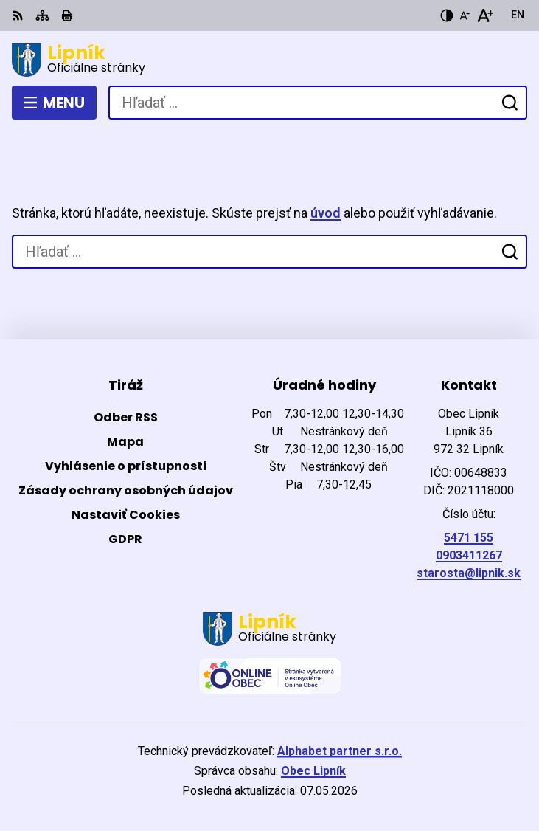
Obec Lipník (313, 771)
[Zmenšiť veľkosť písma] (464, 15)
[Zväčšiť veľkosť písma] (484, 15)
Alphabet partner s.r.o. (339, 751)
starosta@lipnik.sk (469, 573)
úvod (325, 213)
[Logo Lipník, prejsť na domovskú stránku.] (269, 60)
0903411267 (469, 555)
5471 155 (468, 538)
